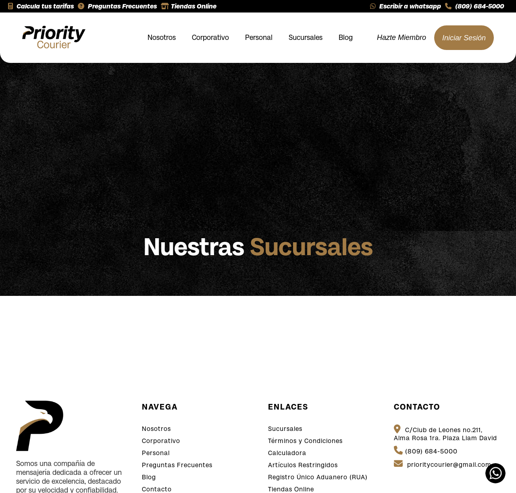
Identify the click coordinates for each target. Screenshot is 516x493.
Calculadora (287, 452)
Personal (259, 37)
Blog (346, 37)
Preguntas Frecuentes (117, 6)
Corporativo (210, 37)
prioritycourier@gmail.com (442, 464)
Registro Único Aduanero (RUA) (318, 477)
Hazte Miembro (401, 37)
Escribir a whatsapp (405, 6)
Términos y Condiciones (305, 440)
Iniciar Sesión (464, 38)
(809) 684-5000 (474, 6)
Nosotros (162, 37)
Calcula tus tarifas (41, 6)
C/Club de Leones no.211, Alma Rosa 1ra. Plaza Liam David (445, 433)
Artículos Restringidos (303, 465)
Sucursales (305, 37)
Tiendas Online (188, 6)
